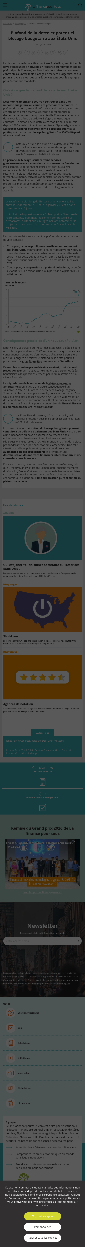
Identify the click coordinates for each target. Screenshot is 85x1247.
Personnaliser (42, 1227)
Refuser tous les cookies (42, 1237)
